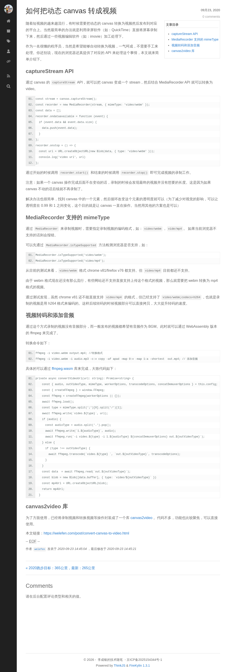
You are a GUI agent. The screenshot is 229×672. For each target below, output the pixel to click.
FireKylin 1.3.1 (139, 665)
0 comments (211, 16)
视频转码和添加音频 (186, 45)
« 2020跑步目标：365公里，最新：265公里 (60, 568)
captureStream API (185, 34)
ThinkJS (119, 665)
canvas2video (141, 518)
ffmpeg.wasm (62, 368)
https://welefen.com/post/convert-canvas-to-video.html (86, 533)
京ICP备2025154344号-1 (144, 659)
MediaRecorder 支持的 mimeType (195, 39)
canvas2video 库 (183, 51)
